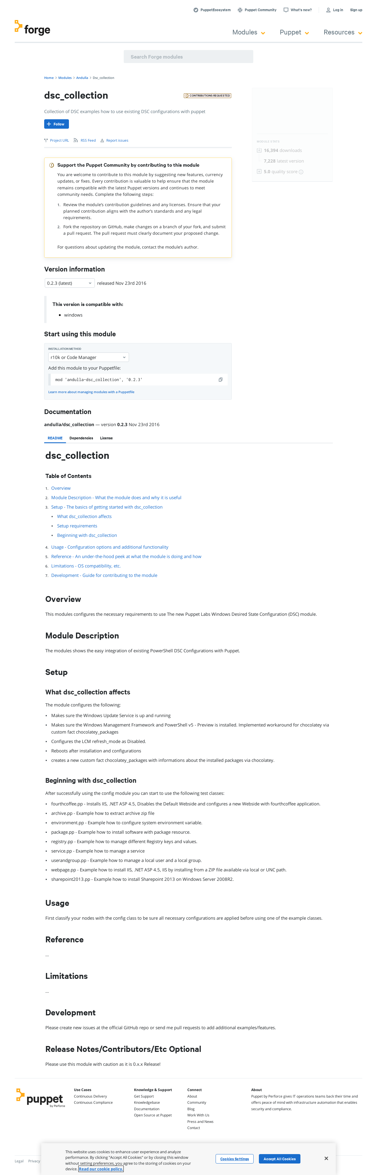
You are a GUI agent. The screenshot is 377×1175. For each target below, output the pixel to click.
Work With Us (198, 1115)
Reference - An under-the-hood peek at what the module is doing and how (126, 556)
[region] (188, 1159)
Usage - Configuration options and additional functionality (109, 547)
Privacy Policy (39, 1161)
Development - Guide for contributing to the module (104, 575)
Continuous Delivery (90, 1096)
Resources (343, 31)
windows (73, 315)
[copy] (221, 379)
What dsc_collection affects (84, 516)
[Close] (326, 1158)
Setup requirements (77, 526)
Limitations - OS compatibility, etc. (86, 566)
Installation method (64, 349)
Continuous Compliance (93, 1102)
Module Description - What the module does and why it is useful (116, 497)
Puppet (294, 31)
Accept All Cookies (280, 1158)
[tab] (55, 438)
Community (196, 1102)
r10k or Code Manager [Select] (89, 357)
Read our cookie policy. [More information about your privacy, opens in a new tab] (101, 1168)
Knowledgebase (147, 1102)
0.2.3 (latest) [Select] (69, 283)
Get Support (144, 1096)
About (192, 1096)
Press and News (200, 1121)
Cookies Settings (234, 1158)
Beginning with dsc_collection (87, 535)
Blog (191, 1108)
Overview (61, 488)
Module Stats (268, 141)
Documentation (146, 1108)
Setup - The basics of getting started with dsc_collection (107, 507)
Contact (193, 1127)
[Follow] (56, 124)
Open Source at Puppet (153, 1115)
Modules (248, 31)
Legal (19, 1161)
